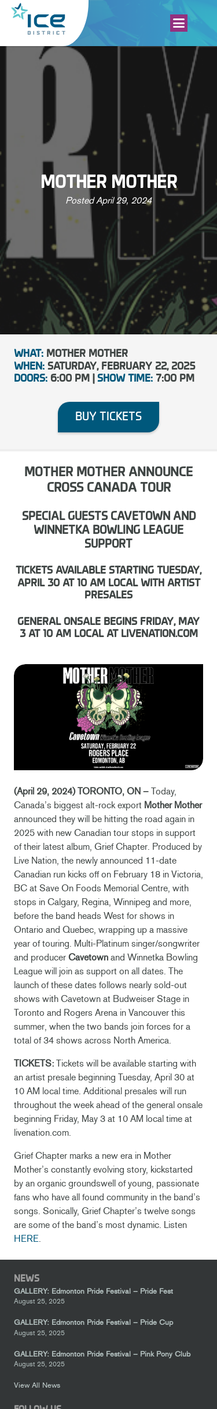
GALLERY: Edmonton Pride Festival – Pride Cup (93, 1322)
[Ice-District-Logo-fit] (38, 19)
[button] (178, 23)
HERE (26, 1238)
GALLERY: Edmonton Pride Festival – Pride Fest (93, 1291)
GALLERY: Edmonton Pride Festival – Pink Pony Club (102, 1354)
